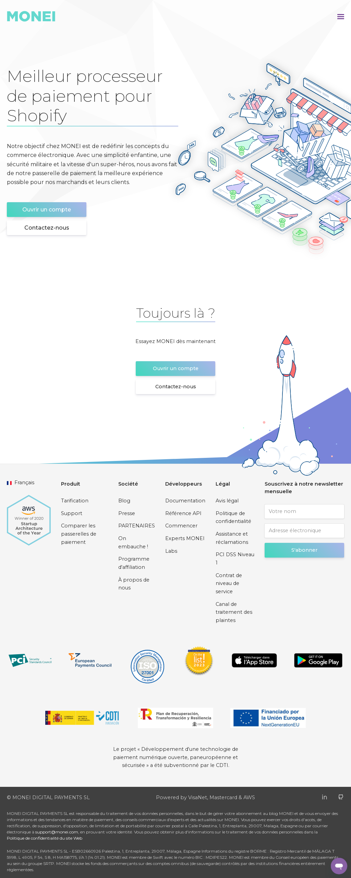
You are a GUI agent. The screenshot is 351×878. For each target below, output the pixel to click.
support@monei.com (56, 831)
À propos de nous (133, 584)
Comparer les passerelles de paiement (78, 534)
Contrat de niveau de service (229, 583)
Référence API (183, 513)
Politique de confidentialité (233, 517)
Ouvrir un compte (46, 209)
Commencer (181, 526)
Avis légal (227, 501)
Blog (124, 501)
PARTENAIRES (136, 526)
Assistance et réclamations (232, 538)
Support (71, 513)
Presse (126, 513)
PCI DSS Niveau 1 (235, 558)
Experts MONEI (185, 538)
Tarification (74, 501)
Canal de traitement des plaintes (234, 612)
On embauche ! (133, 542)
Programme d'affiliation (133, 563)
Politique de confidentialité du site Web (44, 838)
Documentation (185, 501)
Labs (171, 551)
